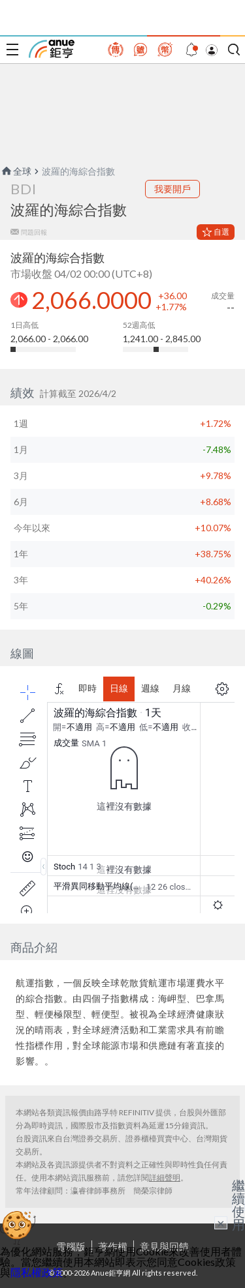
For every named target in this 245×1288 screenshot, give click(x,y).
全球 (15, 171)
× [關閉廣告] (221, 1222)
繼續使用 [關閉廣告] (238, 1204)
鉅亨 (51, 49)
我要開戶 (172, 188)
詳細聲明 (164, 1177)
